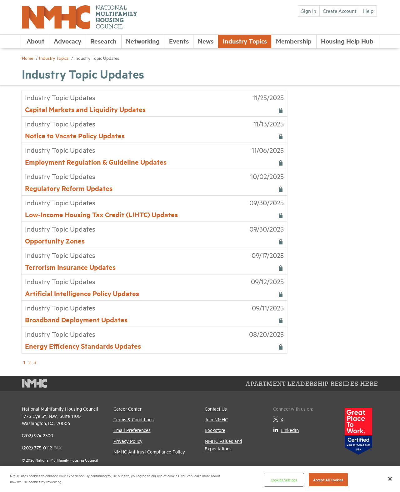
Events (179, 41)
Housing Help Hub (347, 41)
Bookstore (215, 430)
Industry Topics (245, 41)
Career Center (127, 409)
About (35, 41)
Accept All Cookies (328, 479)
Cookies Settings (284, 479)
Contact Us (216, 409)
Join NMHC (216, 419)
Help (368, 10)
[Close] (390, 478)
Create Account (340, 10)
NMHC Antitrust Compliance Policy (149, 451)
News (205, 41)
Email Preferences (132, 430)
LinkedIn (286, 430)
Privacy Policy (127, 441)
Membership (294, 41)
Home (28, 58)
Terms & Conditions (133, 419)
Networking (143, 41)
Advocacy (67, 41)
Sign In (308, 10)
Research (103, 41)
